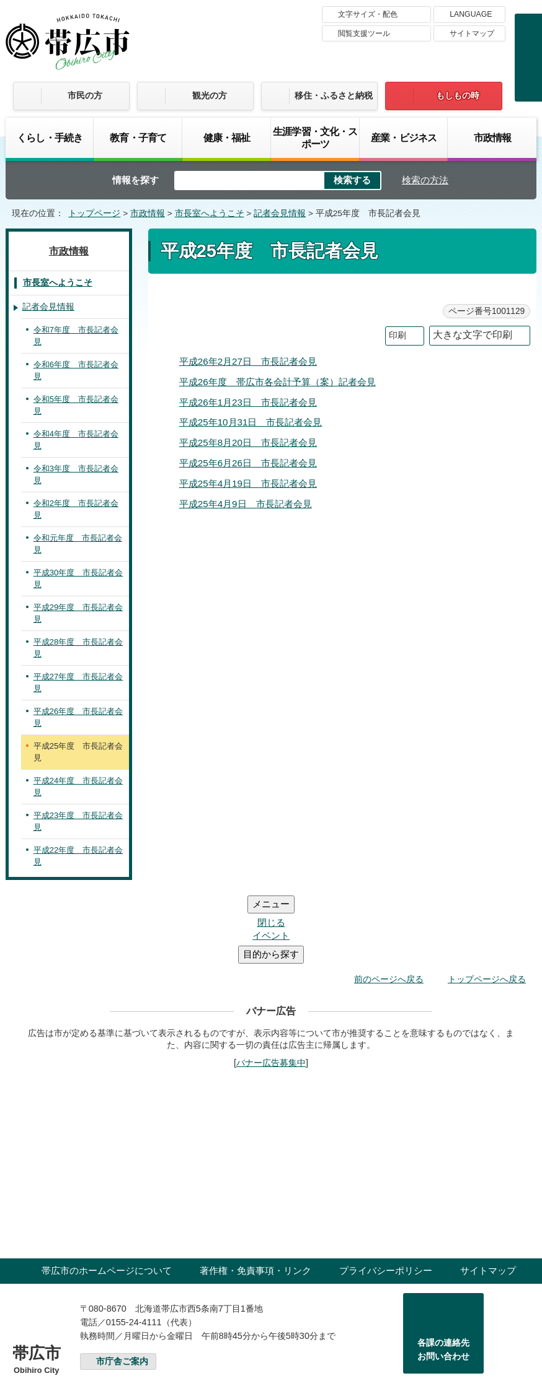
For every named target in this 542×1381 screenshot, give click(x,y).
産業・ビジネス (404, 137)
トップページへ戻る (487, 905)
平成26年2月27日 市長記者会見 (248, 361)
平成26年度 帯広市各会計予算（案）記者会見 (277, 382)
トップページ (94, 213)
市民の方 (85, 95)
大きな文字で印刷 (472, 334)
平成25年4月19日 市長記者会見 (248, 483)
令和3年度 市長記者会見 (75, 475)
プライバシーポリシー (385, 1196)
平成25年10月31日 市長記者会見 (250, 422)
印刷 (397, 335)
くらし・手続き (49, 137)
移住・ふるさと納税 (334, 95)
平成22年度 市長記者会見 (78, 856)
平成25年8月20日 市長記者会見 (248, 442)
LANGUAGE (471, 14)
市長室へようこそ (209, 213)
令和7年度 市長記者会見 (75, 336)
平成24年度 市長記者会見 (78, 787)
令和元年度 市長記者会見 (77, 544)
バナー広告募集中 (271, 988)
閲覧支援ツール (364, 33)
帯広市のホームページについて (107, 1196)
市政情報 (493, 137)
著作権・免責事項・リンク (255, 1196)
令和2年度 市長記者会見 (75, 509)
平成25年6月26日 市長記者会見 (248, 463)
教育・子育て (138, 137)
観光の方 (209, 95)
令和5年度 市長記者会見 (75, 405)
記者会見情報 (280, 213)
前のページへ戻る (389, 905)
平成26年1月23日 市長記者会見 (248, 402)
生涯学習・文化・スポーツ (315, 137)
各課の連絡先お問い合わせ (443, 1275)
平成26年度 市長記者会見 (78, 717)
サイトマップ (472, 33)
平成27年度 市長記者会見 (78, 683)
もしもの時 (457, 95)
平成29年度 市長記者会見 (78, 613)
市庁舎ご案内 (122, 1287)
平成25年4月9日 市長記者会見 (245, 504)
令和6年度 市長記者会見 (75, 370)
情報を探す (135, 180)
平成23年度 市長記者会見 (78, 821)
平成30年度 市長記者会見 (78, 579)
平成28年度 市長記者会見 (78, 648)
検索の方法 (425, 180)
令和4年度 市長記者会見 (75, 440)
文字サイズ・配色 (368, 14)
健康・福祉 (227, 137)
